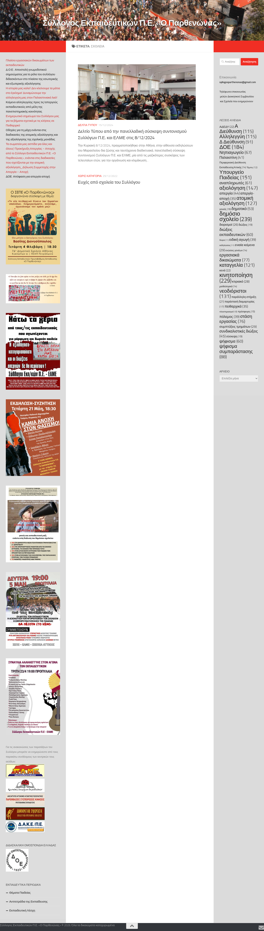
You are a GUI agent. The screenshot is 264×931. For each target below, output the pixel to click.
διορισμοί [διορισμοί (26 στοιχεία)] (228, 224)
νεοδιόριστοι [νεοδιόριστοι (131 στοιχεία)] (232, 293)
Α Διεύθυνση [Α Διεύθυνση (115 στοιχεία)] (236, 128)
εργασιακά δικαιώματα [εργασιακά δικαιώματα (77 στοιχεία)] (234, 257)
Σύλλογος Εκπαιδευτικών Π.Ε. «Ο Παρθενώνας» (132, 23)
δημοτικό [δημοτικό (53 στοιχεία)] (242, 208)
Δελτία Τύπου (87, 125)
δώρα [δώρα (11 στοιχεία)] (224, 240)
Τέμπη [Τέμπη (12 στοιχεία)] (252, 167)
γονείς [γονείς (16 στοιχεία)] (225, 209)
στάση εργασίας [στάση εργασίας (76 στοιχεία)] (235, 319)
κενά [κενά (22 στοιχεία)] (225, 270)
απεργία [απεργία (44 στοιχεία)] (229, 193)
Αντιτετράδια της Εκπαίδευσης (28, 901)
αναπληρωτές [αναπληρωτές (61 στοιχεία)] (235, 182)
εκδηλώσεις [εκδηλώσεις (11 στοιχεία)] (226, 245)
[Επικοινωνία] (261, 927)
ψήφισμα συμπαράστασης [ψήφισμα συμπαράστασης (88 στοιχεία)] (236, 351)
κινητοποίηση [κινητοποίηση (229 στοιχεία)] (236, 278)
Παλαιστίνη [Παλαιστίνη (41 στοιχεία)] (231, 157)
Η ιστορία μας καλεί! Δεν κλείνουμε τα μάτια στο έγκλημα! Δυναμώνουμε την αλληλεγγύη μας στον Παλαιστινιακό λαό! (33, 93)
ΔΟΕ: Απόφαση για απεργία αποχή (28, 176)
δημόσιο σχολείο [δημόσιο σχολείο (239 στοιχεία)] (235, 216)
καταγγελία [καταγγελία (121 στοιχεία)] (237, 265)
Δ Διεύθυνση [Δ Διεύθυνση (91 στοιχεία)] (236, 142)
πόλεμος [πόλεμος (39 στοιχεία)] (229, 317)
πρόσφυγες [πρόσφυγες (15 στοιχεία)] (246, 311)
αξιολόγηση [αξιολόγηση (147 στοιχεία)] (238, 188)
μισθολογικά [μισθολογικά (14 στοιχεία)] (228, 286)
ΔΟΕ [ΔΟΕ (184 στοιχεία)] (231, 147)
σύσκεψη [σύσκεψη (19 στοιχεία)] (234, 336)
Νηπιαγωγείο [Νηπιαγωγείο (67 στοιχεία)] (235, 152)
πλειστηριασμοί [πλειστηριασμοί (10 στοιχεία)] (228, 311)
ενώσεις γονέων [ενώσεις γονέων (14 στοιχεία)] (236, 250)
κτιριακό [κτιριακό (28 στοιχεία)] (240, 281)
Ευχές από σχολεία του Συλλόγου (109, 182)
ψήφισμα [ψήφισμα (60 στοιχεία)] (231, 341)
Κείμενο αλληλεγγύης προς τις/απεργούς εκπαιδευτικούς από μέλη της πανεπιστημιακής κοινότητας (32, 106)
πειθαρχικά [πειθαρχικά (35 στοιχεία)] (236, 306)
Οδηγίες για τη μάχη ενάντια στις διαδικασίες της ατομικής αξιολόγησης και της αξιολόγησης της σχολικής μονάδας (32, 134)
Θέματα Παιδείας (20, 892)
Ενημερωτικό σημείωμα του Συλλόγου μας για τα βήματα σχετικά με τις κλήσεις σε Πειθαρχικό (32, 120)
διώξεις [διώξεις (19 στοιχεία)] (246, 224)
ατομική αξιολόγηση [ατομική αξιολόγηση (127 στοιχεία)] (238, 200)
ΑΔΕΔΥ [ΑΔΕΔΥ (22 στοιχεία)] (226, 127)
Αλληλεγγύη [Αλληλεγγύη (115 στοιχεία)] (237, 136)
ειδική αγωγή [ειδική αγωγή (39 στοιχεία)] (242, 239)
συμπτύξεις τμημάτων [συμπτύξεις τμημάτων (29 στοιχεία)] (238, 326)
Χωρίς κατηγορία (90, 176)
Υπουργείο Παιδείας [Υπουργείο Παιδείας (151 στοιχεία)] (235, 175)
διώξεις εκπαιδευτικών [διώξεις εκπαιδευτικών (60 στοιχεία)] (236, 232)
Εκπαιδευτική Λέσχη (22, 910)
